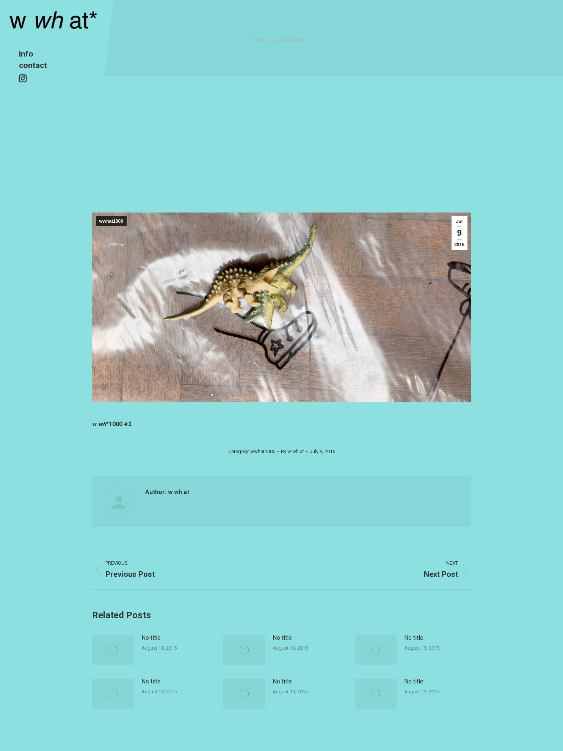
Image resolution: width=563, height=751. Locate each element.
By (292, 451)
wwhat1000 (111, 221)
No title (151, 637)
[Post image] (113, 650)
